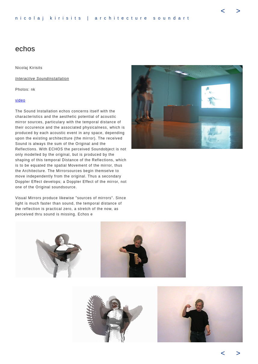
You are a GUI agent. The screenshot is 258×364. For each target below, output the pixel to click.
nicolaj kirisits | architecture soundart (103, 18)
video (20, 100)
